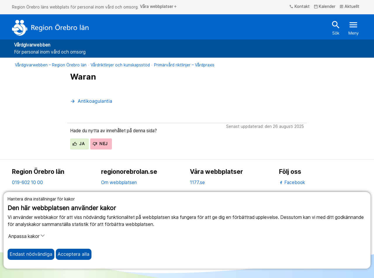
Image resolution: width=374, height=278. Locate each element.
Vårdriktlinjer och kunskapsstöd (120, 65)
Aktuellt (350, 7)
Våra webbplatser (158, 7)
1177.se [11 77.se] (197, 182)
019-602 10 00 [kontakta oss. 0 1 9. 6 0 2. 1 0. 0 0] (27, 182)
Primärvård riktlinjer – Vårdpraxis (184, 65)
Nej (100, 143)
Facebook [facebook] (292, 182)
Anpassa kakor (26, 236)
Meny (353, 27)
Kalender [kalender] (325, 7)
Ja (78, 143)
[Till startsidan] (50, 27)
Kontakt (299, 7)
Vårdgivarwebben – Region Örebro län (50, 65)
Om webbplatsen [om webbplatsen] (119, 182)
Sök (336, 27)
